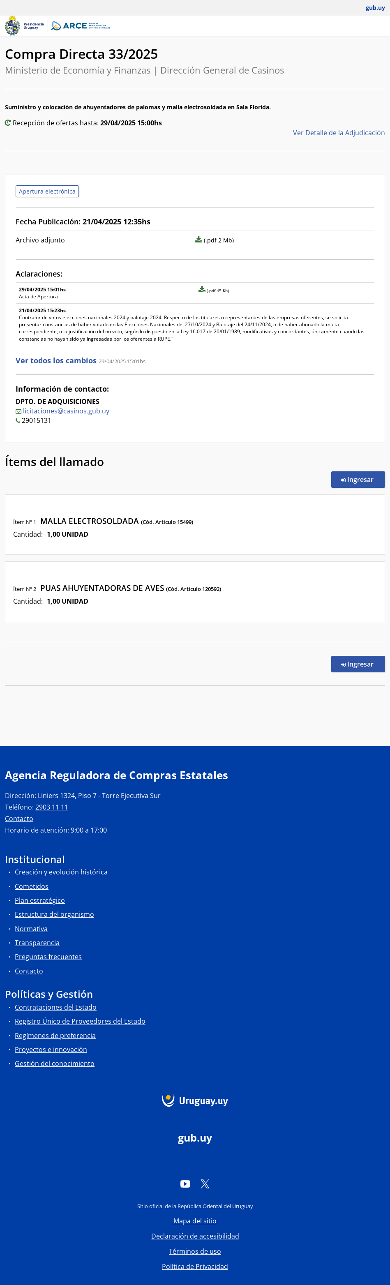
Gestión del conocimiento (55, 1063)
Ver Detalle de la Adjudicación (339, 132)
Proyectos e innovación (51, 1049)
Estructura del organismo (54, 914)
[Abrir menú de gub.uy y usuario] (369, 7)
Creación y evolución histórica (61, 872)
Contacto (19, 818)
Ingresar (363, 479)
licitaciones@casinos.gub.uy (66, 410)
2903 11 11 (51, 807)
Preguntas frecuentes (48, 956)
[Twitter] (205, 1183)
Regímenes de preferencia (55, 1035)
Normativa (31, 928)
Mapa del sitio (195, 1220)
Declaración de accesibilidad (195, 1236)
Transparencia (37, 942)
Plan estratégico (40, 900)
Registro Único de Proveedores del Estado (80, 1021)
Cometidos (31, 886)
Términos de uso (195, 1251)
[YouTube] (185, 1183)
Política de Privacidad (195, 1266)
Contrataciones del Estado (56, 1007)
